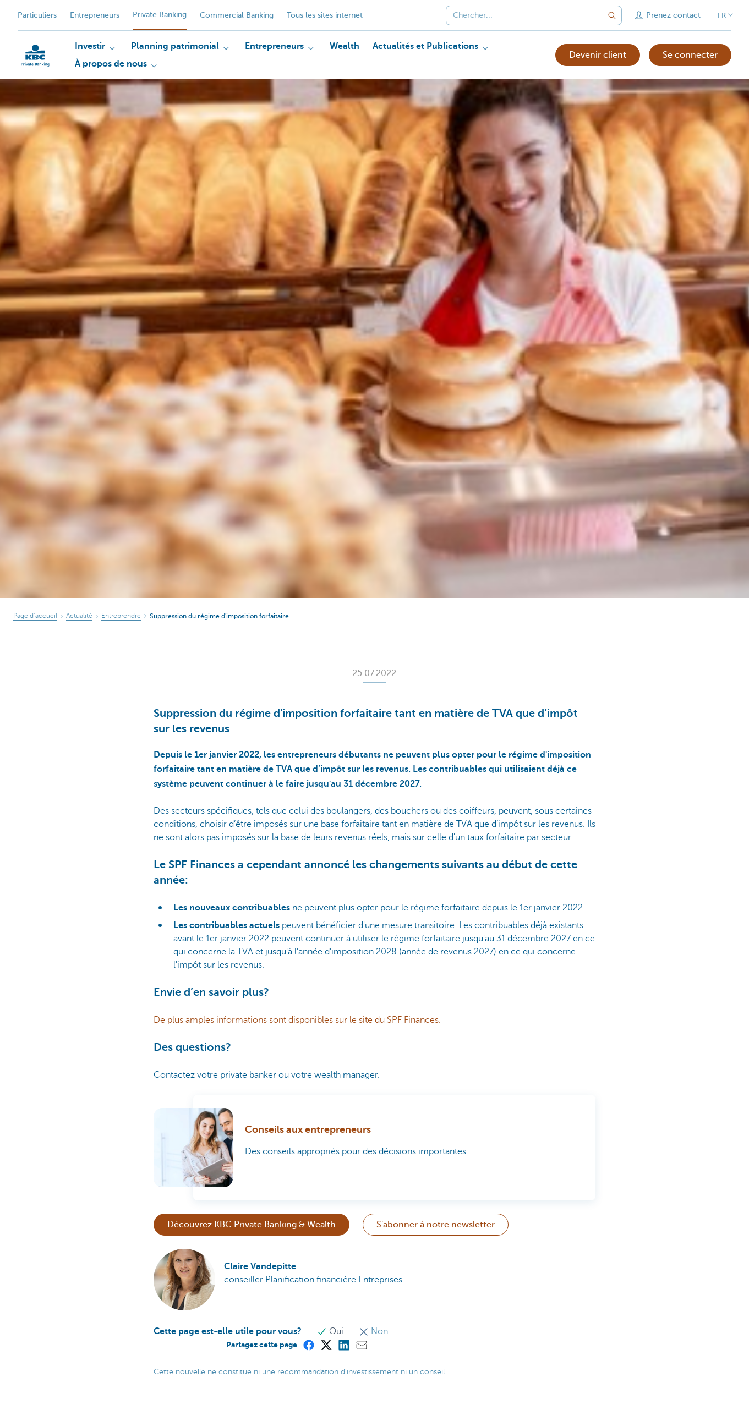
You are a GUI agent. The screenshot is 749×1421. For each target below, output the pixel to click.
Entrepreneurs (94, 15)
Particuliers (37, 15)
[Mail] (361, 1344)
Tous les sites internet (325, 15)
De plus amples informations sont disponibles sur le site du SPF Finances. (297, 1020)
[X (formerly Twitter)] (325, 1344)
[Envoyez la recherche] (612, 15)
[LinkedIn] (343, 1344)
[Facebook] (308, 1344)
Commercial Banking (237, 15)
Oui (331, 1331)
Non (373, 1331)
